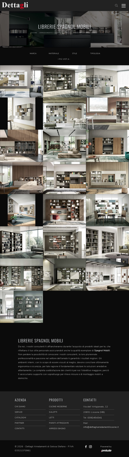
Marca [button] (33, 53)
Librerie (66, 33)
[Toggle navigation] (123, 5)
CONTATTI (19, 428)
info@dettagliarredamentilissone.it (101, 427)
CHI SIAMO (20, 406)
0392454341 (95, 417)
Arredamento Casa (48, 33)
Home (34, 33)
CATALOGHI (20, 417)
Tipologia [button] (95, 53)
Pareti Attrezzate (59, 423)
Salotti (53, 412)
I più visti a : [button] (64, 59)
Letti (51, 417)
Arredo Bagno (57, 428)
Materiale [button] (54, 53)
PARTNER (19, 423)
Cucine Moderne (58, 406)
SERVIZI (18, 412)
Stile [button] (74, 53)
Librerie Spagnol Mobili (85, 33)
